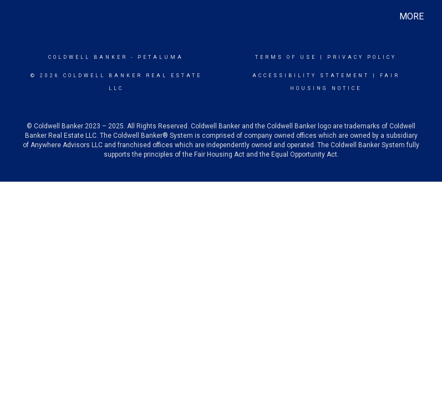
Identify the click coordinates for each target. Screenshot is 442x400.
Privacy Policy (362, 57)
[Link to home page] (19, 16)
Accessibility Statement (310, 75)
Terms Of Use (286, 57)
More (411, 16)
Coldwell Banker (88, 57)
